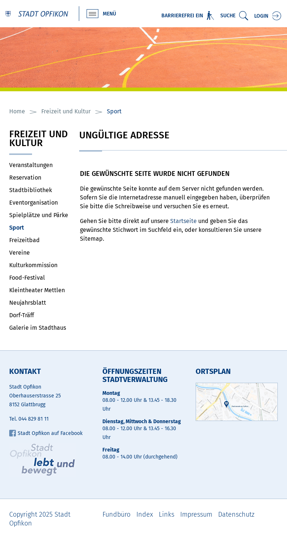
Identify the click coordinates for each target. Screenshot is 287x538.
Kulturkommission (33, 265)
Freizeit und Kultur (38, 139)
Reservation (25, 177)
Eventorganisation (33, 202)
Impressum (196, 514)
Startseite (183, 220)
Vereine (19, 252)
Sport (34, 227)
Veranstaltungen (31, 165)
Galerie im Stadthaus (37, 327)
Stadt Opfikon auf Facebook (46, 433)
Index (144, 514)
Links (166, 514)
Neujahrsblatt (27, 302)
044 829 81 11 (33, 419)
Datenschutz (236, 514)
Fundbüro (116, 514)
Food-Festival (27, 277)
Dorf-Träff (21, 315)
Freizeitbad (24, 240)
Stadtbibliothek (30, 190)
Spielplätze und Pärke (38, 215)
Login (261, 16)
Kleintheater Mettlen (37, 290)
